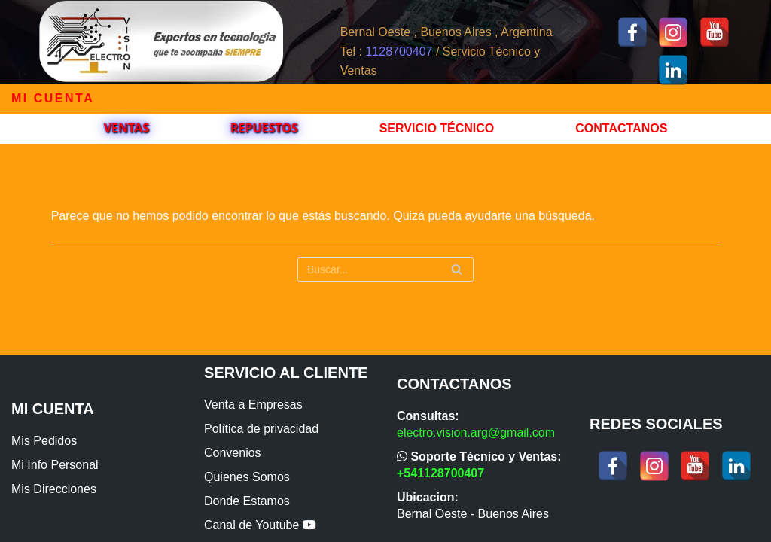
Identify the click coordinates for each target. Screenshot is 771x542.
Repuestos (264, 128)
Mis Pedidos (44, 440)
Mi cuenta (52, 98)
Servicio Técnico (437, 128)
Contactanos (621, 128)
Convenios (232, 452)
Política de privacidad (261, 428)
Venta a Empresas (253, 404)
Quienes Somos (247, 476)
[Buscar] (385, 269)
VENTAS (126, 128)
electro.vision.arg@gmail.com (476, 432)
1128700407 (398, 51)
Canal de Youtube (260, 525)
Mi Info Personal (55, 464)
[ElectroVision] (160, 41)
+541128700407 (440, 473)
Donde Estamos (247, 501)
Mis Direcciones (53, 489)
